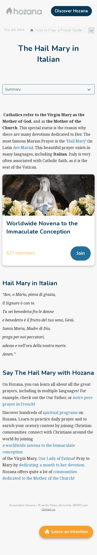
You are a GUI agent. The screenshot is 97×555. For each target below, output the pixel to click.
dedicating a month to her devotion (51, 465)
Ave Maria (22, 147)
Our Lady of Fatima (56, 458)
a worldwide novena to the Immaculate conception (38, 449)
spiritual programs (60, 412)
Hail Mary (76, 141)
